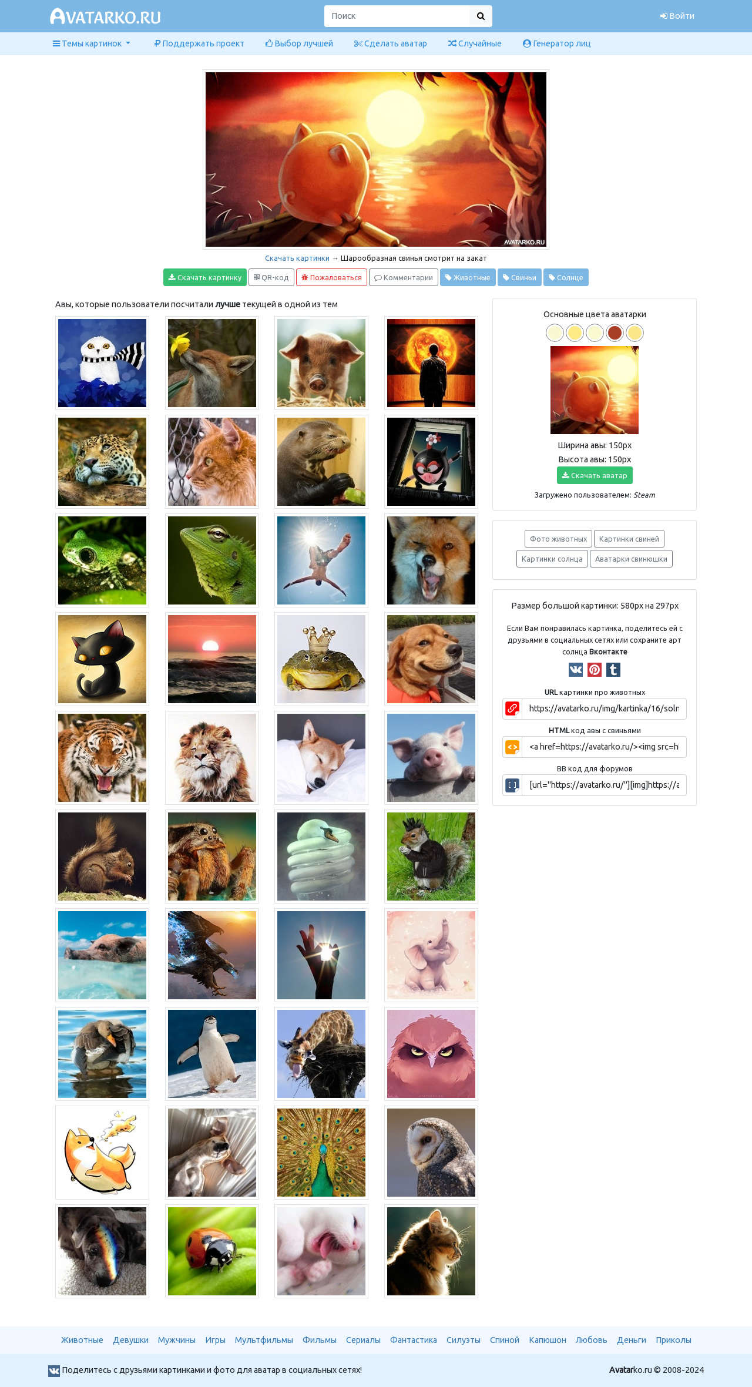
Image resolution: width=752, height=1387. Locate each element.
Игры (215, 1340)
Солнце (566, 277)
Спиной (504, 1340)
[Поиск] (397, 16)
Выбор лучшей (299, 43)
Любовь (591, 1340)
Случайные (475, 43)
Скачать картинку (205, 277)
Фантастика (413, 1340)
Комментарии (403, 277)
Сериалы (363, 1340)
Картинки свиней (629, 539)
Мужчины (177, 1340)
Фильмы (320, 1340)
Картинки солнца (552, 559)
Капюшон (547, 1340)
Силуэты (463, 1340)
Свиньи (519, 277)
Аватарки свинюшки (631, 559)
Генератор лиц (557, 43)
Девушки (131, 1340)
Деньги (631, 1340)
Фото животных (558, 539)
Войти (677, 16)
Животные (468, 277)
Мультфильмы (264, 1340)
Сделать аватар (390, 43)
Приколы (673, 1340)
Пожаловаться (331, 277)
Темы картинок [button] (88, 43)
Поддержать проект (199, 43)
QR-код (271, 277)
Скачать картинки (297, 258)
